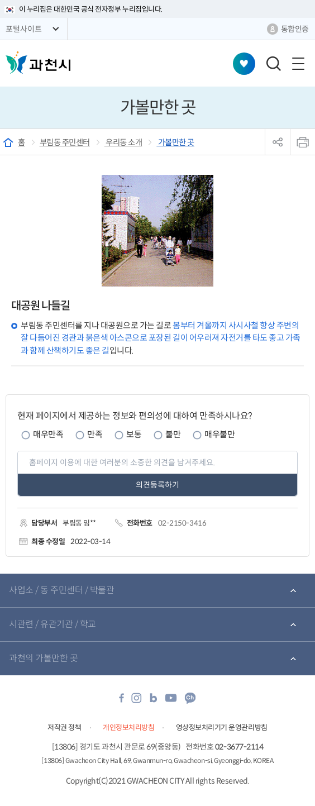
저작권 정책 (64, 727)
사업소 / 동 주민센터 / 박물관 (61, 590)
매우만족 (48, 434)
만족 (94, 434)
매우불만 (219, 434)
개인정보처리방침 (128, 727)
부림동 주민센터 (65, 142)
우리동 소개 (123, 142)
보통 (133, 434)
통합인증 (295, 29)
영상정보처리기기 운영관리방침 (222, 727)
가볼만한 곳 (175, 142)
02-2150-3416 (182, 523)
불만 (172, 434)
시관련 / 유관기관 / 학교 (52, 624)
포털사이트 (24, 29)
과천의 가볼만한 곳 (43, 658)
